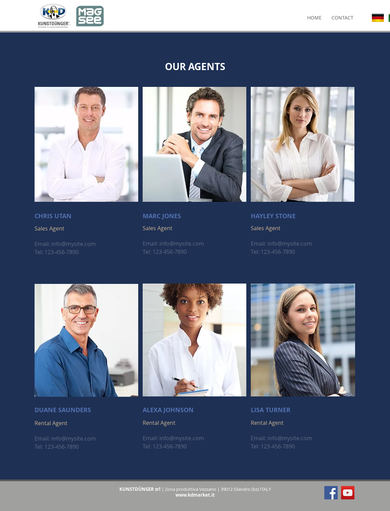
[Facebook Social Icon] (331, 492)
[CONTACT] (342, 18)
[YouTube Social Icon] (347, 492)
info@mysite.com (73, 244)
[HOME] (314, 18)
